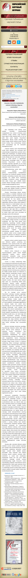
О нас (14, 51)
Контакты (14, 66)
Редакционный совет (14, 69)
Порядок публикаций (14, 54)
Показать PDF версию (8, 100)
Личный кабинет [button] (14, 30)
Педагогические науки (10, 94)
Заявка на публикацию (14, 16)
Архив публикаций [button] (14, 57)
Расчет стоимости (14, 27)
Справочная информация (14, 63)
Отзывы (14, 60)
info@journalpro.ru (14, 38)
